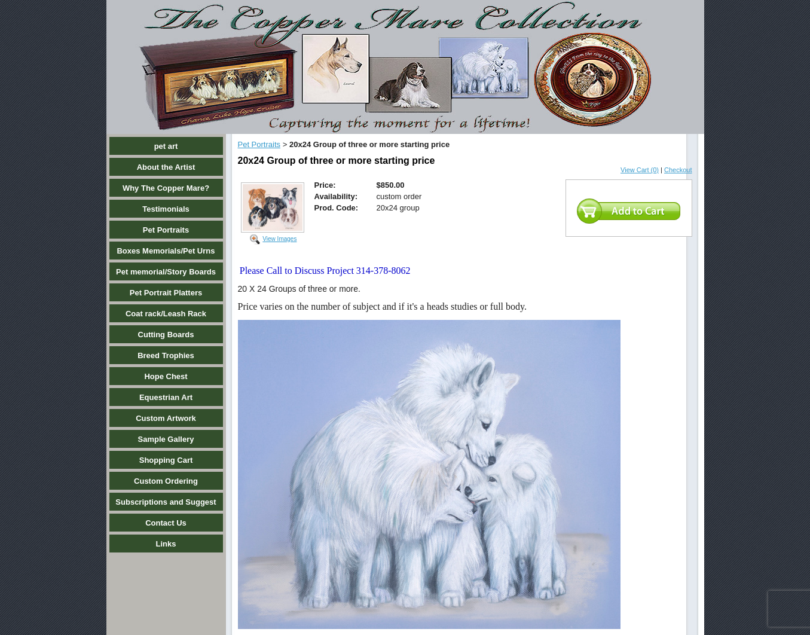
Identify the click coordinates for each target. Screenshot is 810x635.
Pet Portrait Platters (166, 292)
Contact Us (166, 522)
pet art (166, 146)
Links (166, 543)
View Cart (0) (640, 169)
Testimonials (165, 208)
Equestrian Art (165, 397)
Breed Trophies (165, 355)
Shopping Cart (166, 460)
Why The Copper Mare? (166, 188)
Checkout (678, 169)
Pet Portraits (166, 229)
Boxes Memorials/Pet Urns (166, 250)
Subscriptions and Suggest (165, 501)
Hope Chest (165, 376)
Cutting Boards (166, 334)
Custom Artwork (166, 418)
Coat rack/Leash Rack (166, 313)
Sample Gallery (166, 439)
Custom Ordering (166, 481)
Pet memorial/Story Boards (166, 271)
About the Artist (166, 167)
